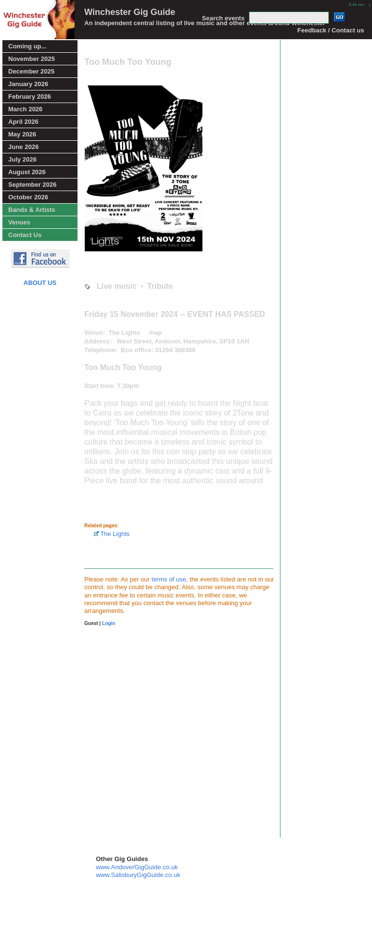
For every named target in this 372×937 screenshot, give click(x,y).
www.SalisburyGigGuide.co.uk (138, 874)
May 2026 (22, 134)
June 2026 (23, 146)
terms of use (169, 579)
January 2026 (28, 84)
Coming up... (27, 46)
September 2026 (32, 184)
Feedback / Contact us (330, 30)
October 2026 (28, 197)
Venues (19, 222)
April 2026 (23, 121)
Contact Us (25, 234)
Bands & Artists (31, 209)
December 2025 (31, 71)
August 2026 (27, 172)
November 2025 (31, 58)
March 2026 (25, 109)
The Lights (112, 533)
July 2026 (22, 159)
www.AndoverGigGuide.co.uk (137, 867)
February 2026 (29, 96)
